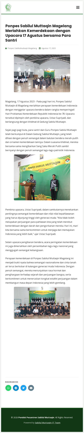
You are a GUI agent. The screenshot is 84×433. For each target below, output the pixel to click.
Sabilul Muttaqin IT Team (47, 422)
